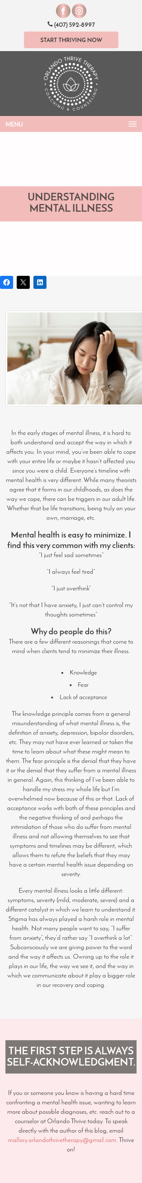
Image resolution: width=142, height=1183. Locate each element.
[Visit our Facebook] (63, 11)
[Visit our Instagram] (79, 11)
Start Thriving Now (71, 39)
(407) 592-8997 (71, 24)
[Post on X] (23, 282)
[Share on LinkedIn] (39, 282)
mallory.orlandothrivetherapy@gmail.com (62, 1140)
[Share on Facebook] (6, 282)
